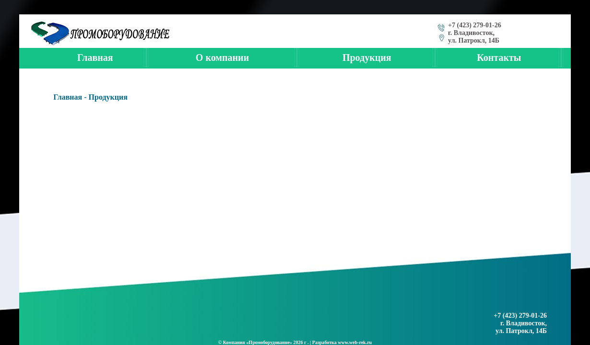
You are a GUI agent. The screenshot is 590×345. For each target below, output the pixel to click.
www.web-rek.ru (355, 342)
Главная (67, 97)
